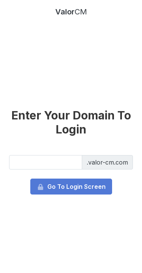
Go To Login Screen (71, 186)
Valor (71, 11)
